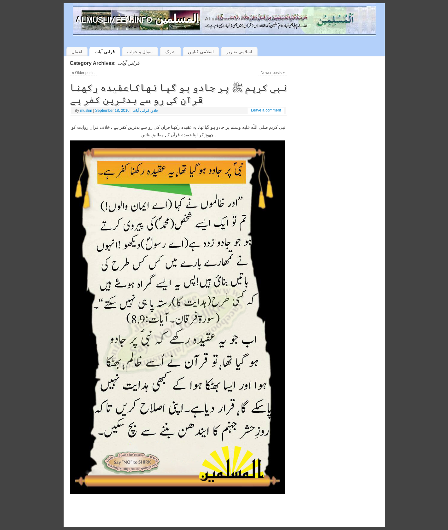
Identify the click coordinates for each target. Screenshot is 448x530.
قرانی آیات (105, 51)
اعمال (76, 51)
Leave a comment (266, 110)
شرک (170, 51)
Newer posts (273, 73)
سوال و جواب (140, 51)
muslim (86, 110)
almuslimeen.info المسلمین (137, 18)
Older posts (83, 73)
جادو (154, 110)
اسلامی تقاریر (239, 51)
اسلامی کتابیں (201, 51)
